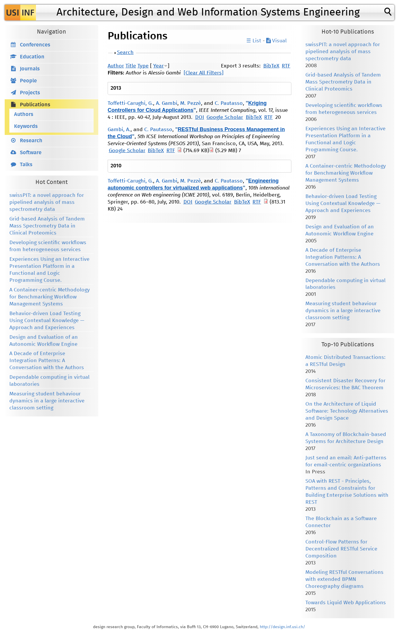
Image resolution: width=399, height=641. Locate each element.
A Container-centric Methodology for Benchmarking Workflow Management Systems (49, 297)
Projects (30, 92)
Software (31, 152)
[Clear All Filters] (203, 73)
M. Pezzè (190, 103)
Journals (30, 69)
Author (116, 66)
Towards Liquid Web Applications (345, 602)
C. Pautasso (229, 103)
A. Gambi (166, 103)
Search (125, 52)
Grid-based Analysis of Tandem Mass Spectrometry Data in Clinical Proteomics (47, 226)
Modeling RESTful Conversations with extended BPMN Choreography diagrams (344, 579)
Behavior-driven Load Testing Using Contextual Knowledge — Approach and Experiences (46, 320)
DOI (199, 117)
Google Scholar (225, 117)
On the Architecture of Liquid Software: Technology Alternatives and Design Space (346, 411)
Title (130, 66)
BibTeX (271, 66)
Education (32, 57)
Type (143, 66)
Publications (35, 104)
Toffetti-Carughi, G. (130, 103)
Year (158, 66)
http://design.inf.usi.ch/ (282, 627)
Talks (26, 164)
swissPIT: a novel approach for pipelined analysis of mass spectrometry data (46, 202)
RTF (286, 66)
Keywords (26, 126)
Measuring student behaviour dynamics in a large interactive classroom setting (47, 401)
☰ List (253, 41)
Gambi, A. (119, 129)
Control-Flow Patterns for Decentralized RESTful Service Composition (341, 549)
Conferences (35, 45)
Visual (276, 41)
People (28, 81)
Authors (23, 114)
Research (31, 140)
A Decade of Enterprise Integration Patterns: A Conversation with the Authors (46, 360)
